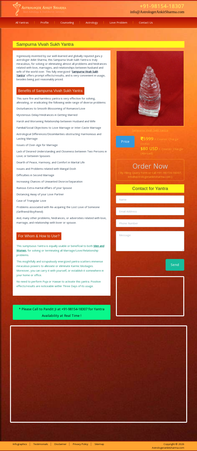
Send (175, 264)
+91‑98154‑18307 (74, 309)
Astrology (92, 22)
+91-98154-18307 (162, 6)
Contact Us (146, 22)
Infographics (20, 444)
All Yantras (22, 22)
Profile (44, 22)
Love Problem (118, 22)
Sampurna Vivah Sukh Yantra (150, 130)
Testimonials (40, 444)
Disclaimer (60, 444)
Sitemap (99, 444)
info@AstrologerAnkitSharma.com (157, 12)
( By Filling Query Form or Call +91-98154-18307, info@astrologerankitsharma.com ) (150, 172)
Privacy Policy (80, 444)
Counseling (67, 22)
